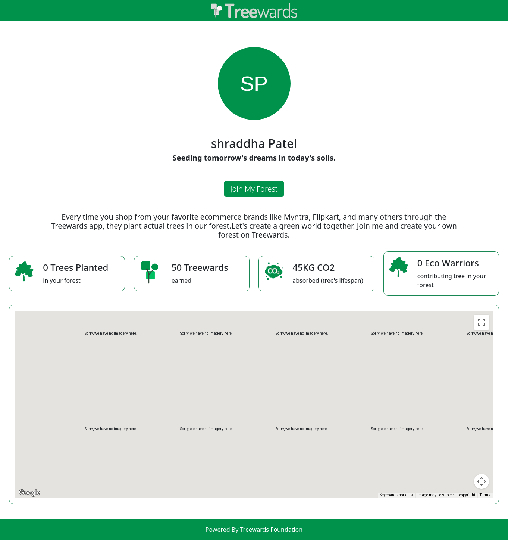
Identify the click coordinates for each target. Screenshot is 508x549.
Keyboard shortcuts (396, 495)
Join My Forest (253, 189)
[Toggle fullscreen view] (481, 322)
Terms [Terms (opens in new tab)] (485, 495)
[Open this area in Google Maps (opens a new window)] (29, 493)
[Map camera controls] (481, 481)
